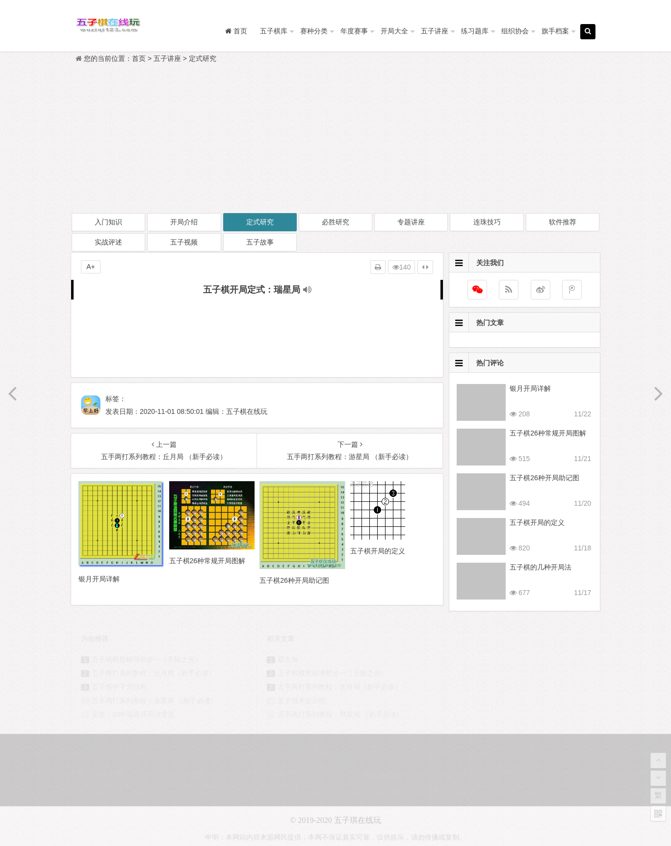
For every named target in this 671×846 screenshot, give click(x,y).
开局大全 (394, 31)
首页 (139, 58)
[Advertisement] (335, 138)
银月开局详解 (530, 388)
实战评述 (108, 242)
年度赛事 (354, 31)
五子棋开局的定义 (537, 522)
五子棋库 (273, 31)
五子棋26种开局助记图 (544, 478)
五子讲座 (434, 31)
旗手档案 (555, 31)
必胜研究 (335, 222)
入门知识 (108, 222)
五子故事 (260, 242)
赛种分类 (314, 31)
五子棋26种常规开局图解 (548, 433)
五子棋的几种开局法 (540, 567)
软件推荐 (562, 222)
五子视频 (184, 242)
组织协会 (515, 31)
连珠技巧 (487, 222)
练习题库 (475, 31)
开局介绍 (184, 222)
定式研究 (202, 58)
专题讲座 (411, 222)
